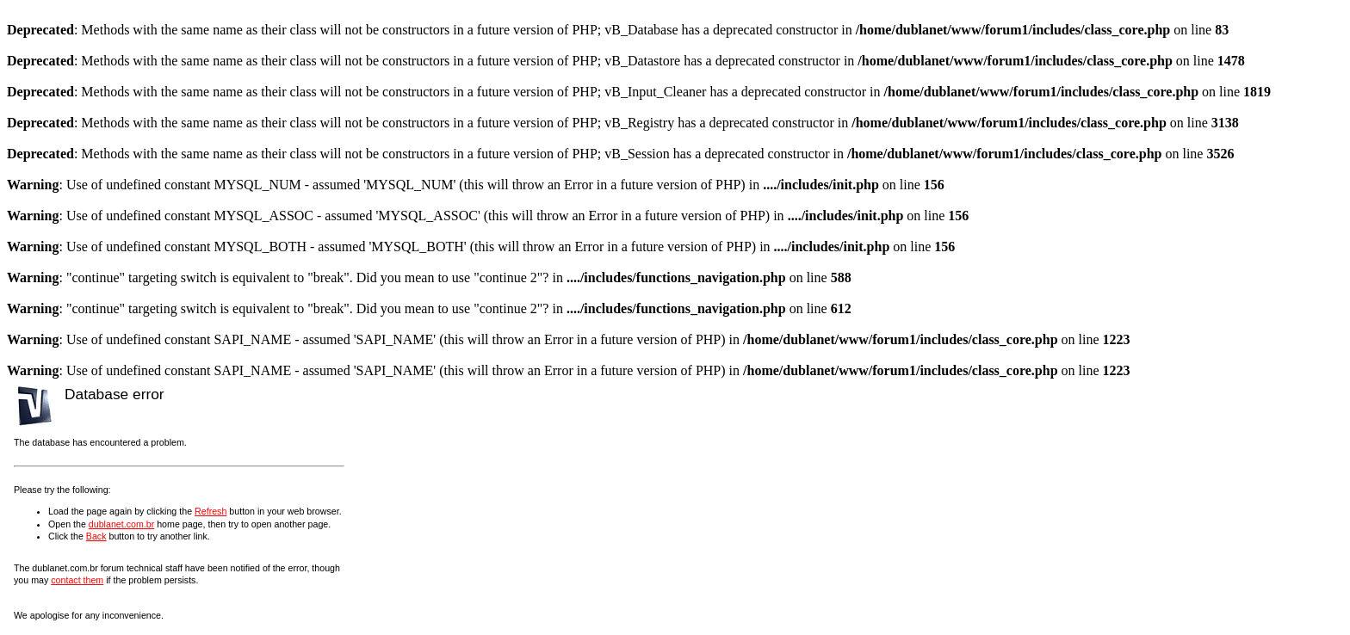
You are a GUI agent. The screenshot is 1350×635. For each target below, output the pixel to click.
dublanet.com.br (121, 524)
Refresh (210, 511)
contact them (77, 580)
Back (96, 536)
